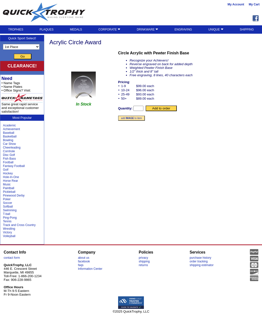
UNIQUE (215, 29)
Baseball (8, 133)
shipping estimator (201, 265)
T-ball (6, 214)
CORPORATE (109, 29)
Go (22, 56)
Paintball (8, 188)
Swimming (9, 210)
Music (7, 184)
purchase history (200, 257)
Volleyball (9, 236)
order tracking (198, 261)
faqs (80, 265)
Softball (8, 206)
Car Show (9, 144)
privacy (143, 257)
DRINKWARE (147, 29)
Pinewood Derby (14, 195)
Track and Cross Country (19, 225)
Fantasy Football (14, 166)
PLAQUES (47, 29)
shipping (144, 261)
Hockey (8, 173)
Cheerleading (11, 147)
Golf (5, 169)
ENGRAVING (183, 29)
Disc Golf (9, 155)
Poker (7, 199)
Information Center (90, 269)
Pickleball (9, 192)
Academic (9, 125)
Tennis (7, 221)
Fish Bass (9, 158)
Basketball (9, 136)
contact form (12, 257)
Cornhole (9, 151)
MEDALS (76, 29)
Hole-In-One (11, 177)
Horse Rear (10, 180)
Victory (7, 232)
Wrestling (9, 228)
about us (83, 257)
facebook (84, 261)
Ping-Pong (10, 217)
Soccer (7, 203)
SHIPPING (247, 29)
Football (8, 162)
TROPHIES (15, 29)
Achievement (11, 129)
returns (143, 265)
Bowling (8, 140)
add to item (131, 118)
